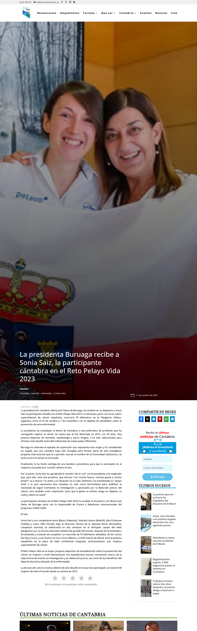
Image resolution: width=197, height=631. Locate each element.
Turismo (89, 13)
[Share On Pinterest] (160, 419)
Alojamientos (69, 13)
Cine (174, 13)
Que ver (107, 13)
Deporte (35, 393)
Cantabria (126, 13)
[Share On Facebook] (141, 419)
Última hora (59, 393)
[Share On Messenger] (153, 419)
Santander (46, 393)
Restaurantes (46, 13)
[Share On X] (147, 419)
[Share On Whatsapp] (166, 419)
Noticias (161, 13)
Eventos (146, 13)
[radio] (54, 578)
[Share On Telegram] (172, 419)
